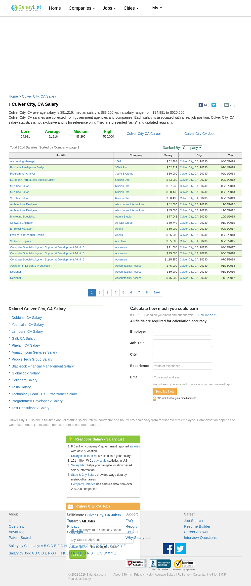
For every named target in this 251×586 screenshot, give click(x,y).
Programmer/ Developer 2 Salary (37, 401)
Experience (139, 366)
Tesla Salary (21, 387)
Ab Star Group (123, 222)
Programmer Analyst (22, 173)
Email (134, 377)
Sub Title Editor (19, 185)
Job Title (137, 343)
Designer (15, 271)
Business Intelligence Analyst (27, 167)
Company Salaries (83, 484)
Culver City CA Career (144, 134)
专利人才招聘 (218, 574)
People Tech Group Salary (32, 359)
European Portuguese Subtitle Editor (32, 179)
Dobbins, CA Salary (27, 318)
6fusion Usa (122, 179)
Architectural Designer (23, 204)
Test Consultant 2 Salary (30, 408)
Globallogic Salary (26, 373)
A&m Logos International (130, 204)
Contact (132, 532)
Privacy (73, 526)
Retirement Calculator (192, 574)
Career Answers (197, 532)
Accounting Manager (22, 161)
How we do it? (207, 315)
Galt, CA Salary (24, 338)
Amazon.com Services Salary (34, 352)
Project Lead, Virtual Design (27, 234)
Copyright (75, 532)
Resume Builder (197, 526)
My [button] (157, 7)
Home (57, 8)
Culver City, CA (189, 161)
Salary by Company (24, 546)
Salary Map (78, 465)
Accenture (121, 247)
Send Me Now (164, 391)
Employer (138, 331)
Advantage (18, 532)
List (11, 520)
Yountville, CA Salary (28, 325)
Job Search (193, 520)
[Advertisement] (125, 53)
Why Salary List (138, 537)
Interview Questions (200, 537)
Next (157, 292)
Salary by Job (19, 553)
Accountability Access (128, 265)
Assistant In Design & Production (30, 265)
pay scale (100, 460)
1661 (118, 161)
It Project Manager (21, 228)
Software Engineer (21, 222)
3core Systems (124, 173)
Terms (72, 520)
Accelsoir (120, 241)
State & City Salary (83, 474)
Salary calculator (82, 456)
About (117, 574)
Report (131, 526)
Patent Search (20, 537)
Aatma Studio (123, 216)
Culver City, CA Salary (39, 96)
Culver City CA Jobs (199, 134)
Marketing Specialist (22, 216)
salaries (134, 446)
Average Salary (165, 574)
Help (149, 574)
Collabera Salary (25, 380)
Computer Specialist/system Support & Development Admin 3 (47, 247)
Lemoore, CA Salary (27, 331)
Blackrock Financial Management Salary (43, 366)
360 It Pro (121, 167)
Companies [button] (82, 8)
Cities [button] (131, 8)
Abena (119, 228)
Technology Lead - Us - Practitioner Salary (44, 394)
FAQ (129, 520)
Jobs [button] (109, 8)
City (133, 354)
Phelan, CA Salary (26, 345)
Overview (16, 526)
